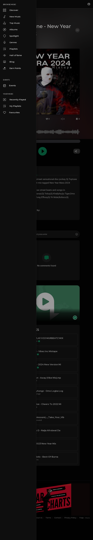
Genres (10, 42)
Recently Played (14, 99)
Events (9, 85)
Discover (10, 10)
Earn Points (12, 68)
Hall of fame (12, 55)
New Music (12, 16)
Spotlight (11, 36)
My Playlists (12, 106)
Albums (10, 29)
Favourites (11, 112)
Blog (8, 61)
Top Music (11, 23)
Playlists (10, 48)
